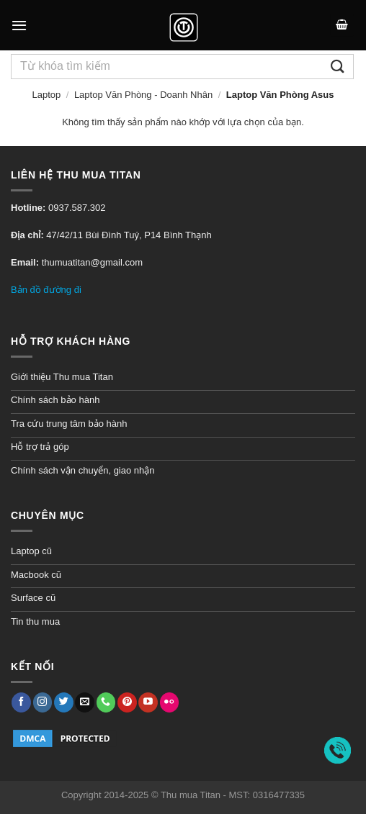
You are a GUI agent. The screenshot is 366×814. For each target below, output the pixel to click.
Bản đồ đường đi (46, 289)
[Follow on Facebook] (21, 702)
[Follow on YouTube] (148, 702)
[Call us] (106, 702)
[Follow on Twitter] (63, 702)
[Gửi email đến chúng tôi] (84, 702)
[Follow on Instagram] (43, 702)
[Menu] (19, 25)
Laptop (46, 94)
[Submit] (337, 67)
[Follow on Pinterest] (127, 702)
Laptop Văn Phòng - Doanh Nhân (143, 94)
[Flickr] (169, 702)
